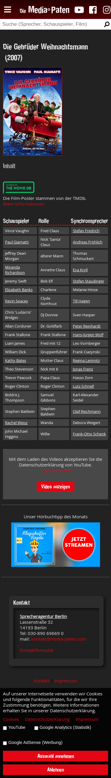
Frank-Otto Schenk (89, 434)
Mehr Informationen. (24, 204)
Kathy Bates (15, 360)
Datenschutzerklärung (47, 719)
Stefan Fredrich (86, 230)
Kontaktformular (37, 650)
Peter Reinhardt (87, 326)
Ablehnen (55, 769)
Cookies (11, 719)
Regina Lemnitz (86, 360)
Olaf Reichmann (87, 411)
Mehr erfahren (55, 470)
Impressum (65, 681)
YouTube (16, 727)
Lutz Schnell (83, 386)
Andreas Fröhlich (87, 242)
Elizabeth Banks (19, 289)
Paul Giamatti (17, 242)
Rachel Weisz (16, 422)
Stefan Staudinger (88, 281)
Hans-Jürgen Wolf (88, 334)
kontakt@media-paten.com (58, 639)
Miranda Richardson (15, 269)
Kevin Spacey (16, 301)
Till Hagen (81, 301)
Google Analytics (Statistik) (65, 727)
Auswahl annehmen (55, 756)
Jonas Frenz (83, 369)
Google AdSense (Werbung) (35, 742)
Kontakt (41, 681)
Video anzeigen (55, 486)
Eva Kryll (80, 269)
